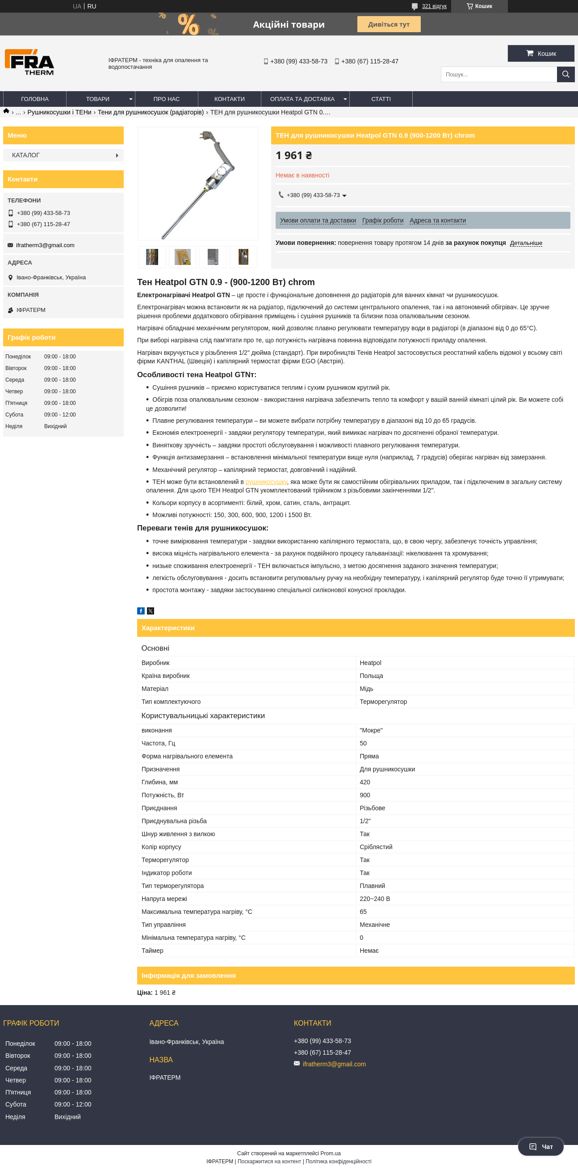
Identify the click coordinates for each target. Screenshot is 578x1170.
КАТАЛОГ (26, 155)
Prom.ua (331, 1153)
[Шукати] (566, 74)
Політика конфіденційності (339, 1161)
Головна (35, 99)
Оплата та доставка (302, 99)
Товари (97, 99)
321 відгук (434, 6)
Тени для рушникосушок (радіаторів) (151, 112)
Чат (541, 1147)
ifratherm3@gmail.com (45, 245)
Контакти (229, 99)
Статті (381, 99)
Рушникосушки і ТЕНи (60, 112)
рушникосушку (266, 481)
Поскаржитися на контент (269, 1161)
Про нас (167, 99)
